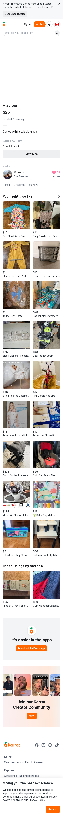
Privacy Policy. (37, 800)
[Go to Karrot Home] (12, 745)
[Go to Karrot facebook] (37, 745)
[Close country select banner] (59, 3)
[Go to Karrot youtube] (50, 745)
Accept (53, 809)
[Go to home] (4, 24)
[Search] (57, 32)
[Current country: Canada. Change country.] (57, 24)
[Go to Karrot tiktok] (57, 745)
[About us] (50, 24)
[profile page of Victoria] (7, 174)
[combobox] (29, 33)
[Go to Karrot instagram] (43, 745)
